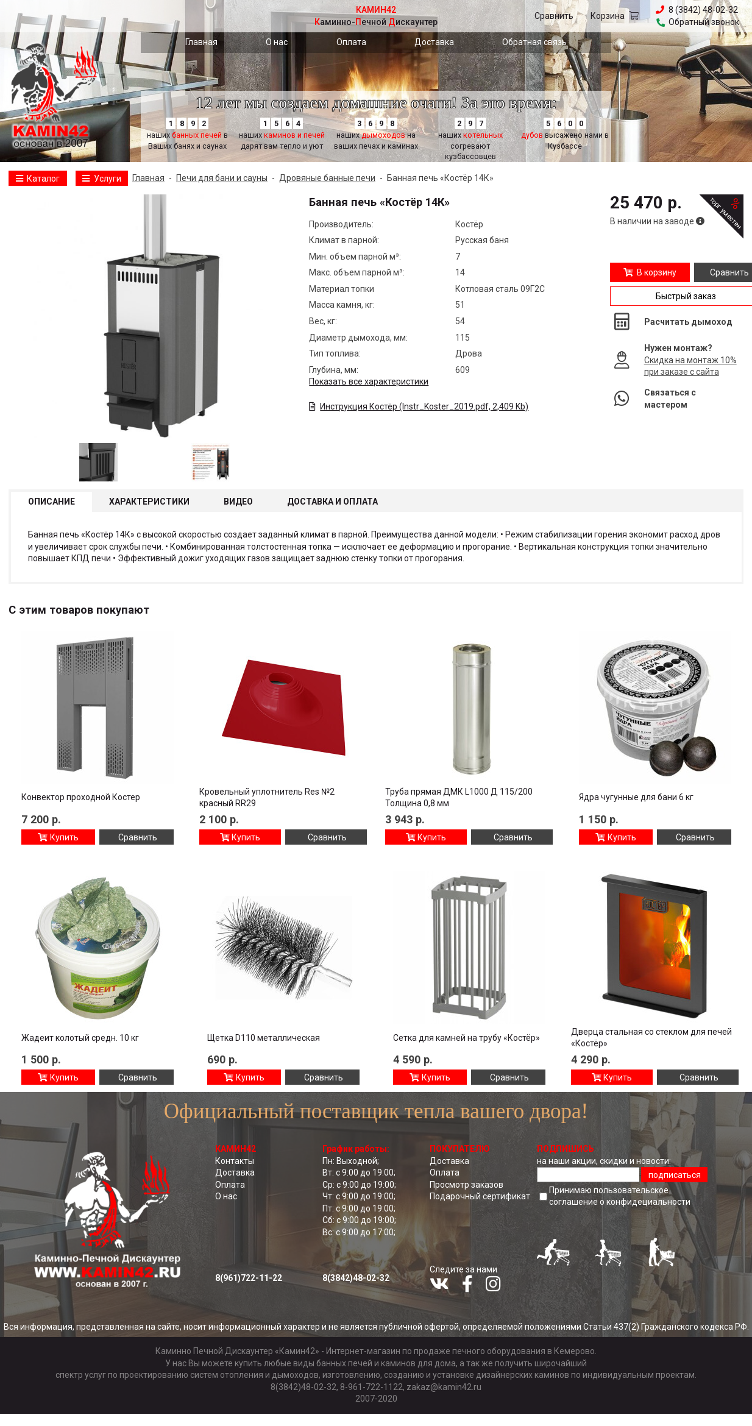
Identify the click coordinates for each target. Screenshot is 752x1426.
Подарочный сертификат (480, 1196)
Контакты (234, 1161)
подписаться (674, 1175)
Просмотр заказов (466, 1185)
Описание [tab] (51, 501)
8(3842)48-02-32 (355, 1278)
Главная (201, 42)
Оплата (351, 42)
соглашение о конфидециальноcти (619, 1202)
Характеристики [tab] (149, 501)
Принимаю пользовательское (619, 1196)
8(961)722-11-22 (248, 1278)
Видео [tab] (238, 501)
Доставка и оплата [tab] (332, 501)
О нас (277, 42)
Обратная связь (534, 42)
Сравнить (553, 16)
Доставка (434, 42)
